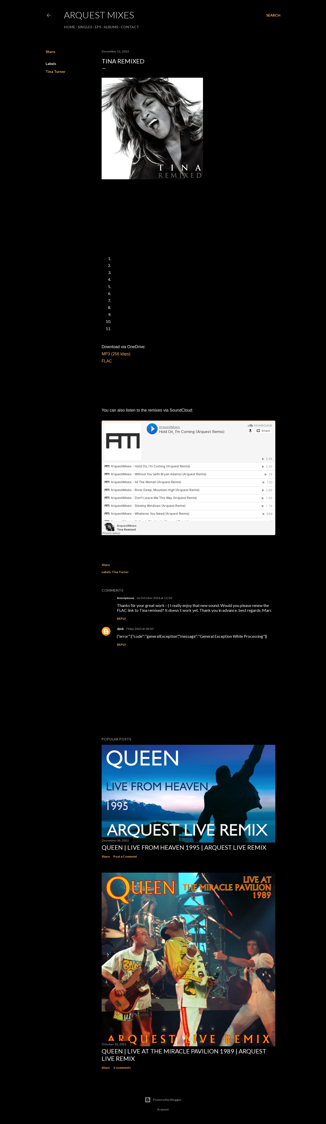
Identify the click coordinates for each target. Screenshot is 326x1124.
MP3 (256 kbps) (116, 354)
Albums (111, 27)
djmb (120, 629)
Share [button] (50, 51)
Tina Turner (55, 71)
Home (69, 27)
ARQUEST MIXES (99, 14)
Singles (85, 27)
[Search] (273, 15)
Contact (130, 27)
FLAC (107, 361)
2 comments (122, 1067)
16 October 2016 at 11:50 (154, 598)
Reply (121, 618)
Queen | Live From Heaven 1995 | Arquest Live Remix (184, 847)
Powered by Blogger (163, 1100)
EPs (98, 27)
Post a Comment (125, 856)
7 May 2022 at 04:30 (139, 629)
